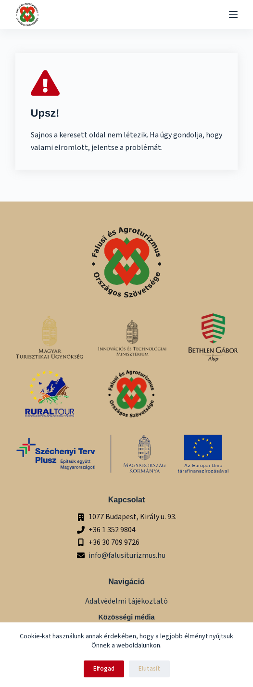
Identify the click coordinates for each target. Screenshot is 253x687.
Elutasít (149, 668)
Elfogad (103, 668)
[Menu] (233, 14)
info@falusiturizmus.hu (127, 555)
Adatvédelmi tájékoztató (126, 601)
